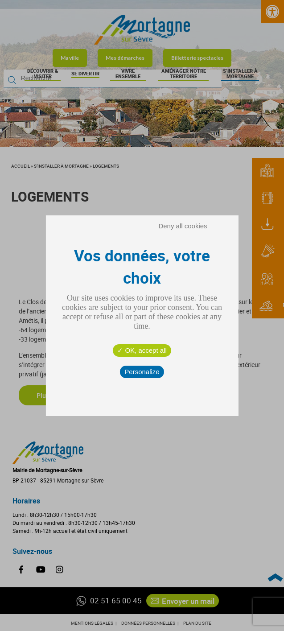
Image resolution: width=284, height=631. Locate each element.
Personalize (141, 371)
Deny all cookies (182, 226)
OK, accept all (142, 350)
